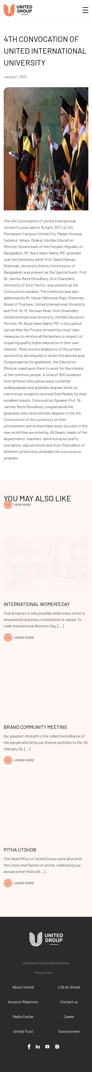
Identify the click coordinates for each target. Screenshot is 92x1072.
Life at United (69, 987)
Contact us (69, 1001)
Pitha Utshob (20, 850)
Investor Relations (23, 1001)
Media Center (23, 1016)
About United (23, 987)
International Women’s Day (37, 604)
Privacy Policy (43, 972)
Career (69, 1016)
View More (22, 501)
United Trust (23, 1031)
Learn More (23, 634)
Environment (69, 1031)
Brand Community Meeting (35, 727)
